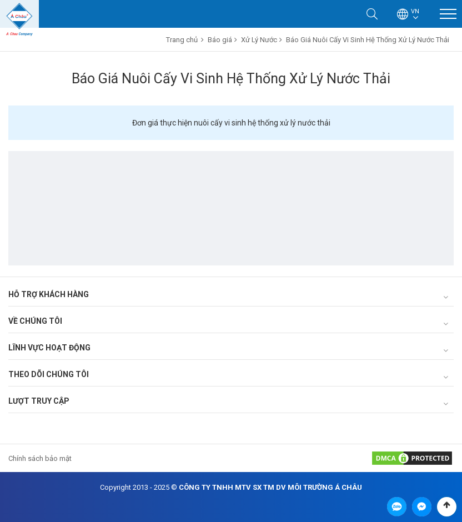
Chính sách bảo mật (40, 458)
